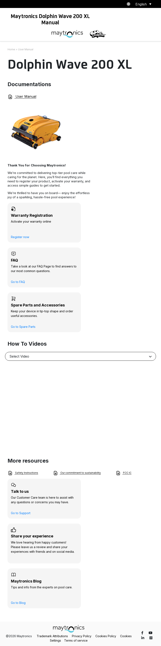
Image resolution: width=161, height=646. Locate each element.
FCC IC (123, 473)
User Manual (22, 96)
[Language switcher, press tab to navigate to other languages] (142, 4)
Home (11, 49)
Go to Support (20, 513)
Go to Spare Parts (23, 326)
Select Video (19, 356)
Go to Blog (18, 602)
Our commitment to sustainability (77, 473)
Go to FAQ (18, 282)
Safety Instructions (23, 473)
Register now (20, 237)
